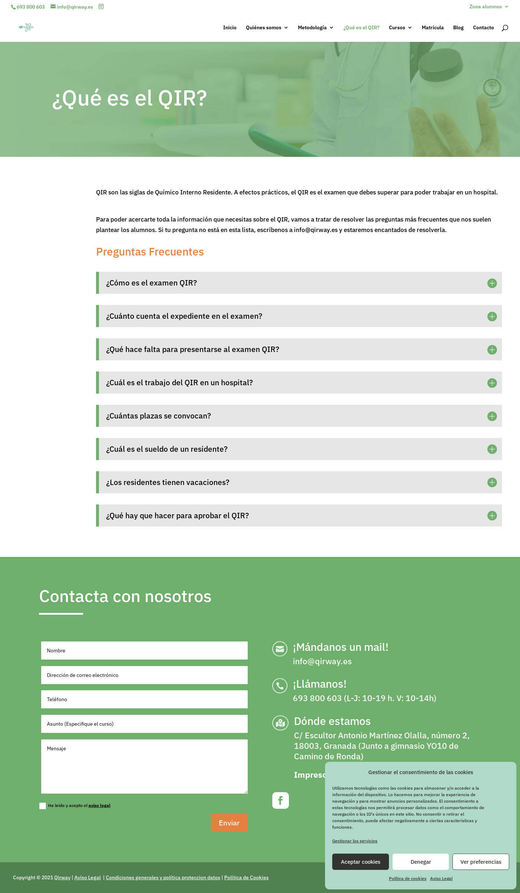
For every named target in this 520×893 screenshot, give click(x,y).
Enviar (229, 823)
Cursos (397, 28)
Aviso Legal (441, 878)
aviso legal (99, 805)
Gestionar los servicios (354, 840)
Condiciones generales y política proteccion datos (163, 877)
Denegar (421, 861)
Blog (458, 28)
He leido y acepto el (74, 806)
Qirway (62, 877)
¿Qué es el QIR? (361, 28)
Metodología (312, 28)
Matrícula (433, 28)
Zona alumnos (485, 7)
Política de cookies (407, 878)
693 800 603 (31, 7)
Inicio (230, 28)
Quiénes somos (263, 28)
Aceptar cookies (360, 861)
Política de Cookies (246, 877)
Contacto (483, 28)
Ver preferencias (480, 861)
